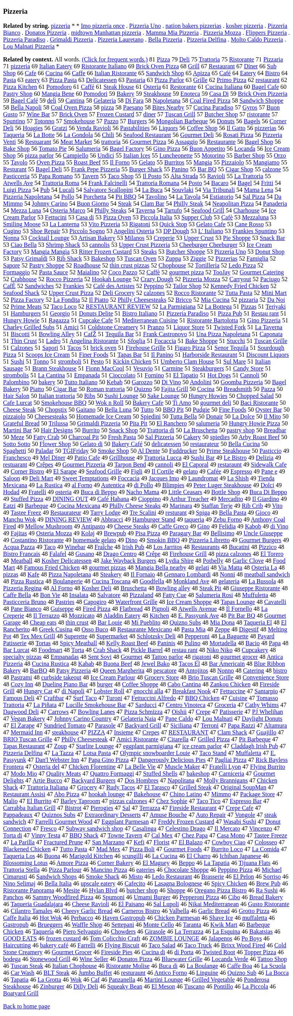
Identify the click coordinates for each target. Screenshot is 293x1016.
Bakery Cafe (148, 402)
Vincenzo (260, 828)
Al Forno (61, 588)
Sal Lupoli (166, 904)
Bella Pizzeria (165, 39)
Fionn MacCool (104, 368)
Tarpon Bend (130, 464)
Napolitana (180, 780)
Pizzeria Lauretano (120, 39)
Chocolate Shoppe (186, 869)
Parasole (105, 725)
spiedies (220, 437)
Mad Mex (108, 849)
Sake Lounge (163, 396)
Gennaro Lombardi (187, 574)
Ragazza (59, 320)
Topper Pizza (260, 952)
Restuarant (38, 141)
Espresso (241, 471)
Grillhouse (122, 457)
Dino (131, 540)
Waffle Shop (87, 924)
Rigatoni (139, 224)
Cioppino (149, 499)
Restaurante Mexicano (145, 629)
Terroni (210, 725)
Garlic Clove (248, 560)
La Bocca (277, 972)
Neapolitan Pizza (233, 203)
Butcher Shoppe (185, 251)
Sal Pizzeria (159, 437)
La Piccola (255, 986)
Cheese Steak (19, 409)
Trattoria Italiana (47, 787)
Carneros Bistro (141, 911)
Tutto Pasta (73, 849)
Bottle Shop (225, 492)
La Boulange (202, 966)
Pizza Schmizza (143, 711)
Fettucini (56, 217)
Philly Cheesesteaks (142, 299)
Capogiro (95, 602)
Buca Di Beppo (268, 492)
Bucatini (239, 547)
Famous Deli (18, 698)
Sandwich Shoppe (261, 100)
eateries (145, 869)
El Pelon (243, 876)
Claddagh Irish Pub (254, 746)
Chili (108, 135)
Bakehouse (147, 794)
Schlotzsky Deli (156, 636)
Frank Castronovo (165, 334)
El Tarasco (157, 787)
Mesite (71, 890)
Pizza (163, 59)
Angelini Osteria (134, 231)
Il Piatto (98, 299)
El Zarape (23, 725)
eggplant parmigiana (148, 746)
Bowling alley (173, 588)
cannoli (164, 464)
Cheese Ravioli (90, 904)
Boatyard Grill (21, 993)
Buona (52, 856)
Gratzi (59, 128)
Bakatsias (260, 931)
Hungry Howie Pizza (254, 423)
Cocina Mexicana (78, 505)
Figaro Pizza (190, 348)
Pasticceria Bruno (24, 602)
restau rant (185, 650)
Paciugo (270, 279)
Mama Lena (259, 190)
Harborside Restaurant (209, 354)
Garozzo (142, 382)
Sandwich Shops (56, 876)
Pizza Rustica (27, 581)
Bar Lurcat (16, 650)
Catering (253, 670)
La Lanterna (64, 224)
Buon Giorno (93, 203)
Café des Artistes (113, 286)
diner (149, 114)
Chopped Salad (255, 396)
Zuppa (173, 258)
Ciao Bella (24, 245)
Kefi (139, 842)
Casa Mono (231, 835)
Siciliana (181, 725)
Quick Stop (173, 224)
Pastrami (21, 677)
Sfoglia (136, 341)
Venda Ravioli (93, 128)
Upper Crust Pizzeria (144, 245)
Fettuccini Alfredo (153, 698)
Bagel (245, 183)
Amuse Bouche (168, 815)
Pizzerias (226, 258)
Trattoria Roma (60, 183)
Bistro (272, 73)
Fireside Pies (116, 952)
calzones (154, 293)
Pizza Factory (27, 299)
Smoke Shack (102, 876)
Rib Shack (69, 258)
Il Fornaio (143, 574)
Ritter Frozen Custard (105, 251)
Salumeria (88, 148)
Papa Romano (55, 176)
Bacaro (220, 183)
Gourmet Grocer (72, 952)
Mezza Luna (26, 210)
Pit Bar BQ (241, 615)
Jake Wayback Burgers (128, 560)
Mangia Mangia (50, 251)
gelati (202, 567)
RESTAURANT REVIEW (118, 306)
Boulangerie (68, 581)
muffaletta (254, 918)
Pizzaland (141, 595)
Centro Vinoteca (185, 705)
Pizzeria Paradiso (24, 39)
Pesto (97, 361)
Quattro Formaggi (112, 773)
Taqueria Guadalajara (37, 904)
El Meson (163, 986)
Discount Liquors (267, 354)
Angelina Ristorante (93, 341)
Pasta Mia (193, 629)
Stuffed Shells (160, 773)
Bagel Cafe (265, 87)
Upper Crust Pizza (71, 293)
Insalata (79, 595)
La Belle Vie (140, 766)
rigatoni (201, 657)
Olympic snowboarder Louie (155, 753)
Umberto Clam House (187, 361)
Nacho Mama (142, 492)
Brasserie (212, 876)
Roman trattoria (105, 389)
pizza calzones (233, 554)
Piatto (37, 389)
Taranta (192, 924)
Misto (136, 876)
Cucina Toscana (111, 581)
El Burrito (39, 801)
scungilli (132, 856)
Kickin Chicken (132, 361)
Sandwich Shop (165, 73)
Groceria (225, 705)
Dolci (267, 485)
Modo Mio (24, 773)
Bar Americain (227, 663)
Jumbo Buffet (95, 972)
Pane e (269, 471)
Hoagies (33, 128)
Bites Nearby (168, 107)
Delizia (265, 457)
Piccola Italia (156, 217)
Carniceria (231, 773)
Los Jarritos (167, 547)
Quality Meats (63, 773)
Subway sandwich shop (94, 828)
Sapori (50, 348)
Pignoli (160, 608)
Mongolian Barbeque (182, 121)
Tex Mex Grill (37, 636)
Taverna (145, 210)
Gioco (263, 512)
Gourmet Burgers (260, 540)
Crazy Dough (156, 279)
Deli (184, 59)
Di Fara (134, 100)
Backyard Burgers (93, 780)
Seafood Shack (21, 293)
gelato (190, 471)
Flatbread (130, 608)
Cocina (205, 389)
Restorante (183, 87)
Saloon (11, 478)
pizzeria (60, 26)
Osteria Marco (67, 210)
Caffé (87, 87)
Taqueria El (258, 622)
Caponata (270, 334)
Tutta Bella (183, 416)
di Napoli (72, 691)
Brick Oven (73, 114)
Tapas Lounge (238, 602)
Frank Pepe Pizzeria (95, 169)
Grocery (87, 787)
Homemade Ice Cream (103, 416)
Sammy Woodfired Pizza (62, 897)
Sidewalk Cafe (269, 464)
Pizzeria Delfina (207, 39)
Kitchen (159, 615)
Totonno (44, 121)
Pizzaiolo (232, 162)
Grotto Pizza (254, 911)
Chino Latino (186, 794)
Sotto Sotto (17, 444)
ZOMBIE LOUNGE (174, 938)
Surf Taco (85, 698)
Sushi (17, 361)
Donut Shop (270, 251)
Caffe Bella (17, 595)
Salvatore (108, 595)
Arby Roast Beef (259, 437)
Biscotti (20, 334)
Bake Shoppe (201, 341)
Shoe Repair (45, 231)
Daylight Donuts (262, 718)
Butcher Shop (221, 114)
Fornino (154, 375)
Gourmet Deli (197, 135)
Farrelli (86, 945)
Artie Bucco (47, 780)
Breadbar (275, 430)
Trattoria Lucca (162, 457)
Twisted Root (219, 952)
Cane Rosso (249, 224)
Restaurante (221, 141)
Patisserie (231, 711)
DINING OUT (70, 499)
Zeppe (222, 629)
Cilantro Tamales (31, 911)
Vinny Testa (45, 835)
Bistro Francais (21, 554)
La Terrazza (189, 931)
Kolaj (88, 533)
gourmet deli (215, 402)
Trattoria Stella (21, 869)
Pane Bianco (26, 608)
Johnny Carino (50, 203)
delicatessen (166, 444)
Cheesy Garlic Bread (86, 911)
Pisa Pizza (147, 533)
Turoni (114, 698)
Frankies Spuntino (254, 231)
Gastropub (16, 924)
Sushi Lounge (121, 396)
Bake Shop (16, 148)
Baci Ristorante (259, 402)
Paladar (44, 451)
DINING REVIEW (68, 519)
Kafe (33, 574)
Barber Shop (249, 155)
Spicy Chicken (229, 883)
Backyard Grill (143, 725)
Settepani (122, 924)
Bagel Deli (48, 169)
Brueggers (50, 924)
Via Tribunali (219, 190)
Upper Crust (199, 238)
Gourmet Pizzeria (84, 464)
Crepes (150, 732)
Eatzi (9, 505)
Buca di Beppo (99, 492)
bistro (280, 670)
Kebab (115, 382)
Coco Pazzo (122, 272)
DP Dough (176, 231)
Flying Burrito (267, 766)
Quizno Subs (185, 622)
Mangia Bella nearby (160, 567)
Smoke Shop (113, 451)
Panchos (13, 897)
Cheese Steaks (131, 526)
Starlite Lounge (95, 746)
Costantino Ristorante (37, 540)
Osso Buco (95, 629)
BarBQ (38, 670)
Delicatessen (101, 80)
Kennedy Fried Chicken (240, 286)
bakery (47, 382)
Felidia (227, 526)
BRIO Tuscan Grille (27, 739)
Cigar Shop (239, 169)
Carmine (172, 368)
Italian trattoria (57, 396)
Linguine (207, 972)
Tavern (90, 176)
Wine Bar (38, 114)
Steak (125, 203)
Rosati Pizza (238, 135)
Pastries (64, 602)
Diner (251, 66)
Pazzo (111, 121)
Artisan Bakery (96, 238)
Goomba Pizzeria (242, 382)
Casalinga (144, 828)
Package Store (257, 794)
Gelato (147, 162)
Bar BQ (207, 169)
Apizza (201, 73)
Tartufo (173, 210)
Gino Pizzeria (264, 320)
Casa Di (219, 93)
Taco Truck (198, 945)
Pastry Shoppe (46, 265)
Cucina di (153, 952)
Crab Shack (107, 650)
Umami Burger (152, 897)
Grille (200, 80)
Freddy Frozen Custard (186, 821)
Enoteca (190, 93)
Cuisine (238, 698)
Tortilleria (207, 265)
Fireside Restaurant (193, 808)
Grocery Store (162, 677)
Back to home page (26, 1006)
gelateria (228, 581)
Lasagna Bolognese (178, 883)
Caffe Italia (17, 918)
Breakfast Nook (191, 691)
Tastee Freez (26, 512)
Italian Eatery (55, 66)
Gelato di (91, 444)
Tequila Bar (119, 334)
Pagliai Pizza (230, 760)
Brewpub (115, 533)
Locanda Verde (230, 959)
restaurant (268, 80)
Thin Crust (24, 341)
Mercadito (230, 499)
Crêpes (44, 464)
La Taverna (268, 327)
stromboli (69, 361)
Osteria (152, 87)
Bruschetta (133, 588)
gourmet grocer (239, 657)
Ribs (89, 396)
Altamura (275, 725)
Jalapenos (220, 938)
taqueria (194, 519)
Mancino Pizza (109, 869)
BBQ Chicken (202, 698)
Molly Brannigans (225, 780)
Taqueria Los (19, 856)
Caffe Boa (239, 966)
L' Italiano (210, 231)
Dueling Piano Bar (65, 684)
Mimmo (221, 794)
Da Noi (276, 299)
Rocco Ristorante (195, 293)
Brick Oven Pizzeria (263, 93)
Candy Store (248, 368)
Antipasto (93, 526)
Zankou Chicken (230, 684)
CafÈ (9, 286)
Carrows (58, 711)
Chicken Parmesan (177, 918)
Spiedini (150, 416)
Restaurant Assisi (24, 794)
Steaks (149, 251)
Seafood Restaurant (147, 135)
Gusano (85, 554)
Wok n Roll (109, 402)
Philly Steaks (110, 210)
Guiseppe (61, 608)
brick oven (103, 348)
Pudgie (201, 409)
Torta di (12, 835)
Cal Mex (162, 835)
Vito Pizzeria (104, 224)
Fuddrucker (183, 451)
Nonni (227, 574)
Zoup (60, 746)
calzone (271, 169)
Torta (77, 650)
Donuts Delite (96, 313)
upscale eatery (98, 883)
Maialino (88, 272)
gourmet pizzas (107, 567)
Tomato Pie (53, 148)
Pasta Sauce (53, 272)
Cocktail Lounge (49, 238)
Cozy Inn (22, 684)
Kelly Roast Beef (127, 643)
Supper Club (196, 217)
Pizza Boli (142, 849)
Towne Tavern (125, 835)
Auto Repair (211, 815)
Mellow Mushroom (48, 526)
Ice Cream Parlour (112, 677)
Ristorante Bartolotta (212, 320)
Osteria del (46, 766)
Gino (203, 526)
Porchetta (94, 196)
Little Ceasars (185, 492)
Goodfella (152, 581)
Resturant (14, 169)
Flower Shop (55, 444)
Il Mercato (227, 828)
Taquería (43, 931)
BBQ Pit (173, 409)
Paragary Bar (185, 533)
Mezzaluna (255, 217)
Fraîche (104, 547)
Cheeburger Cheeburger (208, 245)
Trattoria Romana (157, 183)
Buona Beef (117, 663)
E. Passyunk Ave (198, 615)
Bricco (183, 299)
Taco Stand (212, 753)
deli (51, 100)
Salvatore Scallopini (108, 190)
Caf (95, 979)
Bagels (252, 121)
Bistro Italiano (139, 313)
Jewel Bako (156, 663)
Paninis (166, 643)
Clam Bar (152, 203)
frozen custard (63, 938)
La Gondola (78, 135)
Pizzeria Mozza (222, 32)
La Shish (237, 478)
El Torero (272, 554)
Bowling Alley (57, 334)
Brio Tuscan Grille (210, 677)
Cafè (227, 217)
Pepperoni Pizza (199, 897)
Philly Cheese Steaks (135, 505)
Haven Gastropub (123, 918)
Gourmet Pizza (148, 141)
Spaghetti (14, 451)
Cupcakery (255, 650)
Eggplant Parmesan (125, 821)
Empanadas (65, 657)
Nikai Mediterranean (213, 904)
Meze (17, 437)
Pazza (268, 389)
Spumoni (114, 897)
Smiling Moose (21, 224)
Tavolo (19, 162)
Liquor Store (189, 327)
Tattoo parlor (167, 657)
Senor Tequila (231, 348)
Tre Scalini (142, 512)
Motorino (213, 155)
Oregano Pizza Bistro (221, 890)
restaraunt (229, 464)
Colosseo (265, 842)
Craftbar (53, 698)
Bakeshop (103, 258)
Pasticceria (16, 176)
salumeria (208, 423)
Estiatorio (221, 196)
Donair (214, 416)
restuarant (15, 464)
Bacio (252, 643)
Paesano (133, 107)
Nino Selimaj (19, 883)
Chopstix (56, 409)
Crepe (203, 711)
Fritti (267, 183)
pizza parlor (39, 155)
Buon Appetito (207, 148)
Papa (275, 643)
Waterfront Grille (136, 602)
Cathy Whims (262, 705)
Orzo (280, 155)
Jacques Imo (164, 478)
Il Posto (152, 176)
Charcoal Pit (84, 437)
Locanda (244, 148)
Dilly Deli (86, 986)
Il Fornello (239, 608)
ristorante (258, 114)
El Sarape (65, 471)
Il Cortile (162, 471)
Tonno (41, 361)
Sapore (11, 265)
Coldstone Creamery (113, 327)
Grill (194, 66)
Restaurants (205, 547)
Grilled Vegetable (213, 979)
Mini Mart (274, 293)
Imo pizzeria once (103, 26)
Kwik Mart (223, 924)
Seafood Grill (207, 210)
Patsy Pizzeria (73, 670)
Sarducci (145, 705)
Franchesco (17, 457)
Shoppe (176, 890)
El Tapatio (185, 375)
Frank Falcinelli (108, 183)
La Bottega (218, 306)
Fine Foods (232, 409)
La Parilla (23, 842)
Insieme (124, 732)
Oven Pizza (50, 162)
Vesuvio (143, 368)
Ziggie (198, 258)
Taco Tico (208, 801)
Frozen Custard (115, 114)
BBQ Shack (83, 835)
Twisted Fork (230, 327)
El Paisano (131, 904)
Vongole (245, 815)
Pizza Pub (230, 313)
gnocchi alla (148, 691)
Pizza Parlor (169, 80)
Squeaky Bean (124, 986)
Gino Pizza (166, 148)
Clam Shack (232, 732)
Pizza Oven (117, 217)
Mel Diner (52, 457)
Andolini (200, 382)
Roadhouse (86, 265)
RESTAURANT (188, 732)
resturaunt (133, 972)
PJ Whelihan (267, 711)
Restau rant (265, 313)
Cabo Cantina (184, 684)
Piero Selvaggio (82, 931)
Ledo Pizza (242, 265)
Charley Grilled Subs (29, 327)
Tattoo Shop (272, 959)
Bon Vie (50, 595)
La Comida (265, 849)
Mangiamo (266, 162)
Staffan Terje (216, 505)
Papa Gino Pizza (109, 760)
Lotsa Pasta (97, 753)
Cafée (214, 471)
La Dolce (243, 416)
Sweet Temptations (85, 478)
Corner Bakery (115, 863)
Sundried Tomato (65, 725)
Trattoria (209, 59)
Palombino (16, 382)
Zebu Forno (227, 519)
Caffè (153, 272)
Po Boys (251, 938)
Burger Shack (145, 169)
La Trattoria (248, 176)
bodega (12, 959)
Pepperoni (197, 636)
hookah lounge (107, 794)
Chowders (123, 931)
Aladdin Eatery (121, 615)
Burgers (137, 121)
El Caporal (195, 464)
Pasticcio (270, 451)
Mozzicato (82, 615)
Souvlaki (182, 190)
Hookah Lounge (112, 279)
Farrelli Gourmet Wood (63, 821)
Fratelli (37, 492)
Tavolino (156, 196)
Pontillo (223, 986)
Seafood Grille (104, 471)
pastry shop (240, 430)
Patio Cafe (87, 457)
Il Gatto (236, 128)
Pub (45, 190)
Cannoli (249, 375)
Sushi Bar (203, 457)
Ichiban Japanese (240, 856)
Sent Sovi (100, 657)
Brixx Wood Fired (243, 945)
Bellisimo (222, 533)
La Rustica (49, 485)
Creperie (164, 238)
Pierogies (101, 808)
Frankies (73, 286)
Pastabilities (135, 128)
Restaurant (222, 66)
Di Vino (171, 382)
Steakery (111, 574)
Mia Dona (222, 622)
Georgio (60, 313)
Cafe (30, 73)
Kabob (253, 526)
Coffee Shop (202, 128)
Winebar (74, 547)
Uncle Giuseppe (263, 533)
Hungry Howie (21, 320)
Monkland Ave (191, 581)
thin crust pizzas (130, 265)
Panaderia (275, 203)
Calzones (22, 348)
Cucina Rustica (50, 663)
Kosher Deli (96, 588)
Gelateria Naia (138, 718)
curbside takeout (61, 677)
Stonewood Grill (50, 959)
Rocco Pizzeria (64, 279)
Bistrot (73, 808)
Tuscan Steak (27, 966)
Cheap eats (43, 622)
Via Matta (230, 567)
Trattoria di (160, 430)
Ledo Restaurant (172, 876)
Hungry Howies (207, 396)
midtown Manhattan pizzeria (106, 32)
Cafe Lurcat (17, 402)
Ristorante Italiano (104, 66)
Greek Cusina (55, 629)
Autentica (113, 485)
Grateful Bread (21, 423)
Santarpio (266, 691)
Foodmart (50, 650)
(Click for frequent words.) (115, 59)
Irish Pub (133, 547)
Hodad (11, 492)
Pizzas (248, 306)
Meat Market (76, 141)
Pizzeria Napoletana (27, 196)
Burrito (91, 430)
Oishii (179, 711)
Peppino (154, 286)
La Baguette (233, 636)
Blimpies (173, 485)
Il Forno (120, 162)
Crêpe (153, 554)
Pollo (67, 196)
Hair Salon (16, 396)
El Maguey (156, 863)
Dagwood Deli (21, 711)
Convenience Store (266, 677)
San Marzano (108, 842)
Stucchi (236, 341)
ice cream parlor (202, 746)
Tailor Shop (187, 286)
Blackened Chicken (27, 849)
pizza (107, 107)
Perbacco (82, 918)
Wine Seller (93, 959)
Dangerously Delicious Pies (172, 760)
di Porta (183, 952)
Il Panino (162, 354)
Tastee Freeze (270, 835)
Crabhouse (24, 279)
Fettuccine (232, 691)
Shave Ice (221, 918)
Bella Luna (118, 409)
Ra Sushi (267, 890)
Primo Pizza (231, 80)
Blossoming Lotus (25, 863)
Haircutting (17, 945)
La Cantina (51, 375)
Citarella (177, 739)
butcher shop (142, 890)
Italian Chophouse (74, 966)
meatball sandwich (267, 574)
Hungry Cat (38, 691)
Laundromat (203, 478)
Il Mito (272, 416)
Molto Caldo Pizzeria (257, 39)
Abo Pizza (66, 794)
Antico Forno (170, 972)
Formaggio (16, 272)
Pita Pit (139, 423)
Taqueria (13, 135)
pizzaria (248, 299)
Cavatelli (275, 602)
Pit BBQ (126, 196)
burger (105, 684)
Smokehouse (79, 121)
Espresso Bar (246, 801)
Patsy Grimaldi (29, 258)
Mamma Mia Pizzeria (172, 32)
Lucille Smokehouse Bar (96, 705)
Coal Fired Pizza (210, 100)
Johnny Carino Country (82, 718)
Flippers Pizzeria (266, 32)
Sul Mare (234, 361)
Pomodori (96, 93)
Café (225, 73)
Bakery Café (127, 444)
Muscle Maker (182, 766)
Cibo (234, 897)
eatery (32, 80)
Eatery (248, 73)
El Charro (199, 856)
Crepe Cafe (239, 808)
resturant (176, 512)
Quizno (143, 389)
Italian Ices (136, 155)
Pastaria (135, 80)
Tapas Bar (130, 354)
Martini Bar (17, 430)
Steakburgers (208, 368)
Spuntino (14, 121)
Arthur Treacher (189, 499)
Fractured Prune (63, 842)
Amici (71, 327)
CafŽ (90, 334)
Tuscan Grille (270, 341)
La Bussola (262, 581)
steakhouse (65, 732)
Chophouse (172, 265)
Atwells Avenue (197, 608)
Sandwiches (39, 286)
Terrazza (149, 808)
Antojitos (196, 670)
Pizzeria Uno (145, 26)
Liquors (168, 128)
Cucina (54, 73)
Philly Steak (188, 203)
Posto (195, 183)
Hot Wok (51, 918)
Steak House (118, 87)
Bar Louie (110, 622)
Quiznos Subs (58, 815)
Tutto (147, 409)
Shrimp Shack (63, 245)
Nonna (11, 238)
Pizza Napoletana (69, 574)
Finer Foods (93, 354)
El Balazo (191, 842)
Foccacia (129, 478)
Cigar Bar (65, 389)
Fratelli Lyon (225, 766)
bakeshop (198, 773)
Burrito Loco (227, 849)
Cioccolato (122, 375)
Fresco (48, 828)
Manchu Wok (19, 519)
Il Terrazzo (46, 615)
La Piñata (44, 705)
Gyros (249, 107)
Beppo (187, 863)
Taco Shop (121, 176)
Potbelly (213, 560)
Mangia (202, 162)
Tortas (43, 643)
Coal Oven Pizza (71, 107)
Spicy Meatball (78, 643)
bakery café (54, 945)
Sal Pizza (254, 196)
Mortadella (222, 643)
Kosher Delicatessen (67, 560)
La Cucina (164, 856)
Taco (50, 547)
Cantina (75, 100)
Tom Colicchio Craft (115, 938)
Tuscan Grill (180, 114)
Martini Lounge (163, 979)
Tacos (74, 348)
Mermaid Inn (27, 732)
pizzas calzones (128, 801)
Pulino (192, 643)
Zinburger (52, 986)
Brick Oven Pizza (157, 66)
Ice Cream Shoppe (189, 602)
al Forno (82, 485)
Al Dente (149, 451)
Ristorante (241, 59)
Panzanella (122, 979)
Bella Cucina (244, 444)
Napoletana (166, 100)
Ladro (53, 341)
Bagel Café (24, 100)
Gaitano (86, 409)
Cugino (12, 231)
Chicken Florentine (92, 766)
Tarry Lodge (105, 512)
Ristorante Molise (128, 966)
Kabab (86, 663)
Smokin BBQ (163, 540)
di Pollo (143, 485)
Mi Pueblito (145, 622)
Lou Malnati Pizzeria (29, 46)
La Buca (152, 190)
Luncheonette (176, 155)
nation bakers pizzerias (194, 26)
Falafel (57, 554)
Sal (126, 808)
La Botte (44, 135)
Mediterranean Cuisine (150, 320)
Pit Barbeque (254, 739)
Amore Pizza (72, 863)
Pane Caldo (179, 718)
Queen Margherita (122, 670)
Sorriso (272, 876)
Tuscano (194, 986)
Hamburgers (26, 313)
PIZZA (96, 732)
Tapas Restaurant (24, 746)
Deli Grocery (119, 293)
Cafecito (135, 883)
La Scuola (273, 966)
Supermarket (112, 636)
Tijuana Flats (254, 863)
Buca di (168, 966)
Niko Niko (220, 650)
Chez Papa (195, 835)
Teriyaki (276, 306)
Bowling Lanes (96, 711)
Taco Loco (64, 306)
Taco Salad (161, 945)
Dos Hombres (141, 780)
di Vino (279, 526)
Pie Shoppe (236, 238)
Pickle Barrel (147, 650)
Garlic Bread (214, 911)
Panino (179, 169)
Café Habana (113, 499)
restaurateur (204, 444)
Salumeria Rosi (214, 595)
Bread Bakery (266, 897)
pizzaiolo (14, 416)
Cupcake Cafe (96, 320)
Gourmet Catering (262, 272)
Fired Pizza (96, 608)
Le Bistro (235, 457)
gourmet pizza (186, 272)
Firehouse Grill (187, 554)
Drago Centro (120, 554)
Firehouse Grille (145, 348)
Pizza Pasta (63, 80)
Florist (162, 842)
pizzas (10, 574)
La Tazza (63, 753)
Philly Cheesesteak (84, 739)
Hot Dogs (219, 375)
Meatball (21, 560)
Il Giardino (265, 499)
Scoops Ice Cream (48, 354)
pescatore (164, 670)
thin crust (77, 622)
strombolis (16, 375)
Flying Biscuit (122, 945)
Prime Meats (26, 306)
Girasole (155, 931)
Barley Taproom (80, 801)
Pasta (9, 80)
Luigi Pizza (17, 190)
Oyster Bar (268, 409)
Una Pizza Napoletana (223, 334)
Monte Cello (158, 924)
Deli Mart (41, 478)
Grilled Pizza (214, 739)
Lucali (66, 190)
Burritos (174, 162)
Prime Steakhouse (228, 451)
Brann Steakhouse (54, 368)
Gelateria (104, 100)
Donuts (226, 121)
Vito (277, 505)
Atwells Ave (18, 183)
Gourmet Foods (183, 849)
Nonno (225, 670)
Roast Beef (87, 162)
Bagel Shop (259, 141)
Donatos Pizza (134, 959)
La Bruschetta (200, 430)
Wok (76, 979)
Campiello (76, 155)
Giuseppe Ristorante (255, 588)
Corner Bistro (27, 471)
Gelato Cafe (210, 224)
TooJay (221, 272)
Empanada (87, 375)
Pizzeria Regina (22, 588)
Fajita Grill (174, 389)
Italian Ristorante (116, 73)
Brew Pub (268, 883)
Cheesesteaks (51, 416)
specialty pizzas (22, 657)
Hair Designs (57, 430)
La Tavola (188, 196)
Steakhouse (157, 93)
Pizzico (268, 547)
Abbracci (112, 519)
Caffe (78, 73)
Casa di (85, 217)
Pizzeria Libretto (209, 540)
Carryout (240, 279)
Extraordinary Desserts (113, 815)
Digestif (249, 629)
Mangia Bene (58, 93)
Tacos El (189, 663)
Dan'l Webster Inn (57, 760)
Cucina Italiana (223, 87)
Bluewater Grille (181, 959)
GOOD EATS (20, 938)
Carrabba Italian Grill (29, 808)
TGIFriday (76, 451)
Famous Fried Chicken (52, 567)
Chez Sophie (171, 801)
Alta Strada (184, 176)
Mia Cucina (215, 299)
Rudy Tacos (120, 787)
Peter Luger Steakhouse (222, 485)
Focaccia (165, 341)
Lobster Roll (108, 691)
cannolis (99, 245)
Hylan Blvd (103, 890)
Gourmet (131, 657)
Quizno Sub (241, 972)
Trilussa (58, 423)
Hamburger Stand (153, 519)
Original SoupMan (243, 787)
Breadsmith (238, 389)
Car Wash (22, 972)
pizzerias (265, 128)
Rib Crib (252, 505)
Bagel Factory (126, 148)
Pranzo (155, 327)
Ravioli (216, 176)
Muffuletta (255, 595)
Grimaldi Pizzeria (71, 39)
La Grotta (49, 979)
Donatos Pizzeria (45, 32)
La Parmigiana (178, 306)
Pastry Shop (17, 93)
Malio (10, 801)
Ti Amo (181, 402)
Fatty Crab (47, 437)
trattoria (111, 141)
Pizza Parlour (65, 869)
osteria (63, 492)
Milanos (134, 238)
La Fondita (66, 299)
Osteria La (264, 567)
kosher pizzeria (244, 26)
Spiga (203, 512)
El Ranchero (171, 423)
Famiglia (257, 258)
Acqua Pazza (19, 547)
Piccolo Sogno (87, 231)
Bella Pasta (232, 512)
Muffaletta (248, 753)
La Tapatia (216, 863)
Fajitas (19, 533)
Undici (106, 155)
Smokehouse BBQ (64, 402)
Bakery (125, 93)
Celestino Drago (185, 828)
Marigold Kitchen (91, 856)
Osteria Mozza (54, 533)
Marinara (181, 505)
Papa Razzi (241, 725)
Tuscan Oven (140, 258)
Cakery (192, 437)
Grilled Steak (195, 787)
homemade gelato (94, 540)
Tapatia (20, 979)
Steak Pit (210, 588)
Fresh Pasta (122, 437)
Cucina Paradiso (213, 107)
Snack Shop (123, 430)
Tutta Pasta (238, 293)
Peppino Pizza (235, 869)
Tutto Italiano (81, 382)
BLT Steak (56, 972)
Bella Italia (58, 883)
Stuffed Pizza (27, 499)
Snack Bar (272, 238)
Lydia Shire (180, 560)
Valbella (179, 911)
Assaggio (186, 141)
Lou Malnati (217, 718)
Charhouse (246, 210)
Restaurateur (65, 512)
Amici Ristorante (137, 739)
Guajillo (266, 732)
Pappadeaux (17, 815)
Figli (136, 471)
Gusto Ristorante (268, 904)
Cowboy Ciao (228, 842)
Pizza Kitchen (20, 87)
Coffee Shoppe (140, 684)
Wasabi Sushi (239, 821)
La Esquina (226, 931)
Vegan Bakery (28, 718)
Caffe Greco (173, 526)
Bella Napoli (26, 107)
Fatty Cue (175, 595)
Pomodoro (59, 87)
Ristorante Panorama (28, 890)
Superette (75, 636)
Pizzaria (273, 59)
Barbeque (36, 505)
